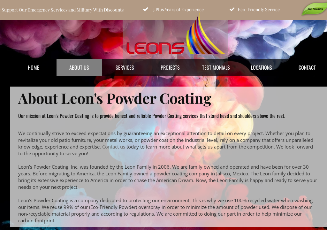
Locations (261, 67)
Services (125, 67)
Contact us (114, 146)
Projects (170, 67)
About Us (79, 67)
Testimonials (216, 67)
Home (33, 67)
